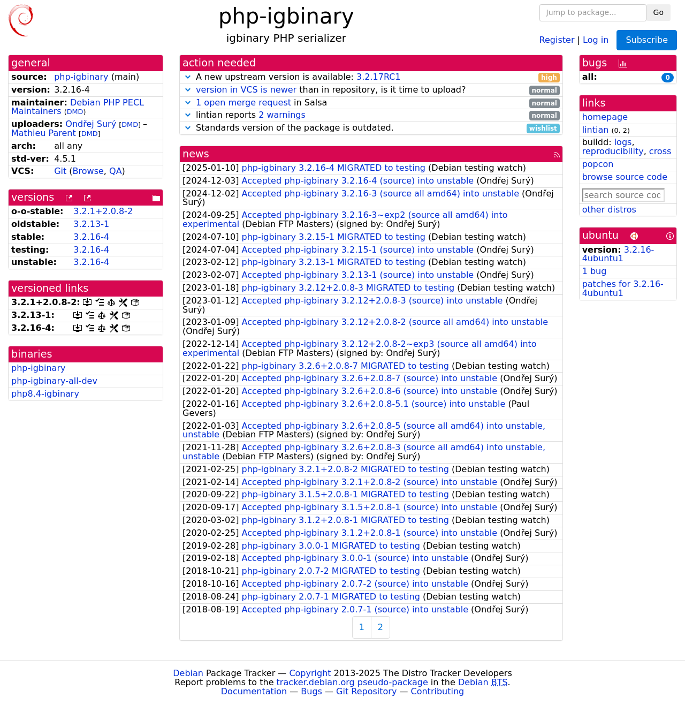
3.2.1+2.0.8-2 (103, 211)
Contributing (438, 691)
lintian (595, 130)
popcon (598, 164)
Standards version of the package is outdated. (371, 128)
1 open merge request (243, 102)
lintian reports (371, 115)
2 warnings (282, 115)
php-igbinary (81, 77)
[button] (188, 77)
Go (658, 12)
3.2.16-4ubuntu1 (618, 254)
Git (60, 171)
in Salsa (371, 103)
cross (660, 151)
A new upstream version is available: (371, 77)
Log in (595, 39)
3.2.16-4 (91, 237)
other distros (609, 209)
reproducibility (613, 151)
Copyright (310, 673)
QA (115, 171)
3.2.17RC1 (378, 77)
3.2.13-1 (91, 224)
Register (557, 39)
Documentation (254, 691)
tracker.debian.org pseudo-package (352, 682)
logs (623, 142)
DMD (75, 112)
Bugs (311, 691)
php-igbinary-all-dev (54, 381)
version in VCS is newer (246, 90)
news (195, 154)
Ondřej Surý (90, 124)
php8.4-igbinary (45, 394)
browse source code (624, 177)
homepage (605, 117)
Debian (188, 673)
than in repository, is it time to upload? (371, 90)
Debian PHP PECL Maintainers (77, 107)
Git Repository (366, 691)
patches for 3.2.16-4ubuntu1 (623, 288)
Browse (88, 171)
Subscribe (647, 40)
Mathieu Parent (43, 133)
